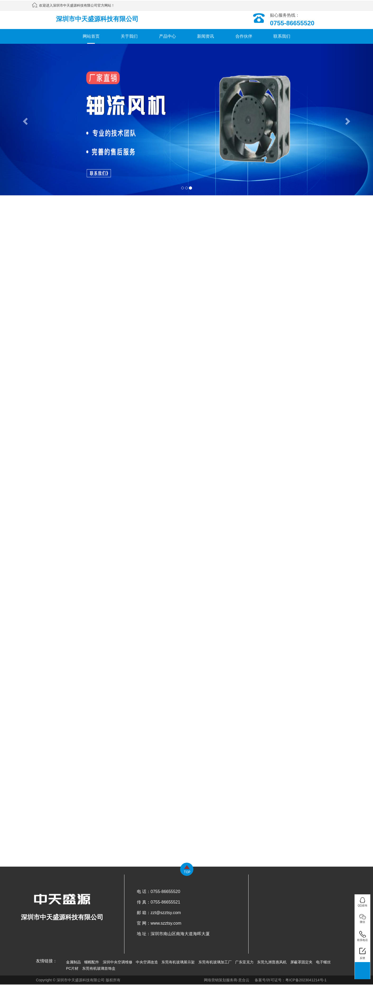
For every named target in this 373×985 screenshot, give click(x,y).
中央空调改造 (147, 962)
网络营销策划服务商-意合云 (227, 980)
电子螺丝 (323, 962)
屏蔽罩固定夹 (301, 962)
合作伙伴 (243, 36)
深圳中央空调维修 (117, 962)
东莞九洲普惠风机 (272, 962)
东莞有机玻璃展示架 (178, 962)
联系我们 (281, 36)
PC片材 (72, 968)
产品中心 (167, 36)
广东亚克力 (244, 962)
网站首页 (91, 36)
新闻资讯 (205, 36)
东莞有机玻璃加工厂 (215, 962)
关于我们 (129, 36)
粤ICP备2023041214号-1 (306, 980)
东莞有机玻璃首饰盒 (98, 968)
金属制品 (73, 962)
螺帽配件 (91, 962)
